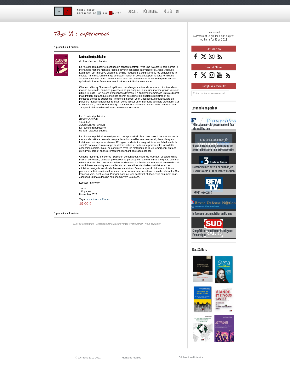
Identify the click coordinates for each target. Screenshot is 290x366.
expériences (94, 199)
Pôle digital (150, 11)
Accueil (133, 11)
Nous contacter (152, 225)
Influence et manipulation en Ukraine (212, 214)
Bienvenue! (214, 32)
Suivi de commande (84, 225)
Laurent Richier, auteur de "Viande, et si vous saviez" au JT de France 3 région (213, 169)
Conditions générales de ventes (112, 225)
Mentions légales (131, 357)
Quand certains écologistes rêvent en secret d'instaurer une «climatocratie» (213, 148)
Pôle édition (171, 11)
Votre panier (136, 225)
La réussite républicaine (93, 56)
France (106, 199)
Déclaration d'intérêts (190, 357)
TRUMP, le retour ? (202, 192)
